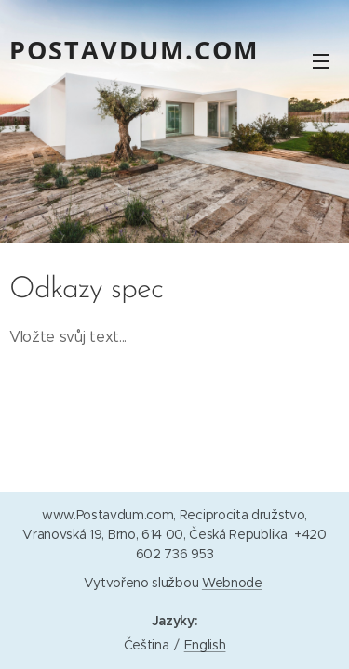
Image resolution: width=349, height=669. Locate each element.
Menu (321, 61)
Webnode (232, 582)
